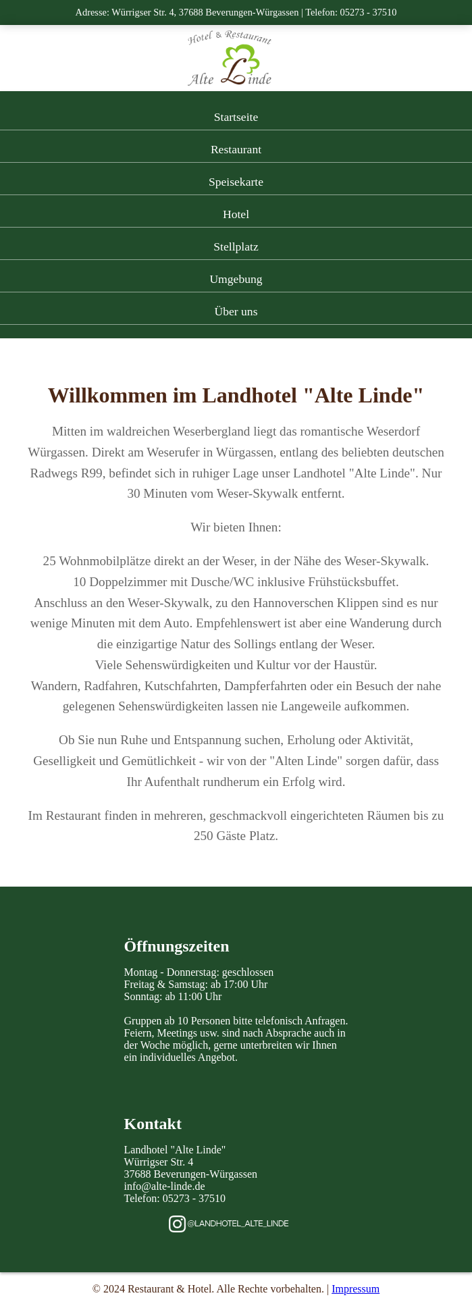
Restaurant (236, 149)
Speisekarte (236, 181)
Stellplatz (235, 246)
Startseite (236, 117)
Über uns (235, 311)
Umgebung (235, 279)
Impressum (355, 1289)
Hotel (236, 214)
